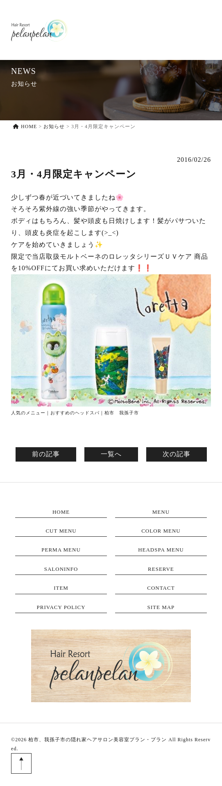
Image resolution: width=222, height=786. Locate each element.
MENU (95, 35)
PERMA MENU (61, 550)
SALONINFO (121, 29)
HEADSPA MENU (161, 550)
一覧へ (111, 453)
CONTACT (201, 29)
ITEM (176, 29)
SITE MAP (160, 607)
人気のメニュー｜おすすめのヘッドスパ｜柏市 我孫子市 (75, 413)
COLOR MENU (161, 531)
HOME (72, 35)
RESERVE (151, 29)
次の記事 (176, 453)
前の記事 (46, 453)
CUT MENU (60, 531)
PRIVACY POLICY (60, 607)
